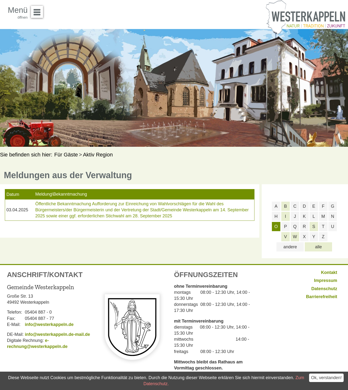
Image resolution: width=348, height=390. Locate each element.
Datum (12, 194)
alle (318, 246)
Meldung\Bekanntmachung (61, 194)
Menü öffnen (38, 10)
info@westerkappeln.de (49, 324)
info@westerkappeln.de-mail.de (57, 334)
